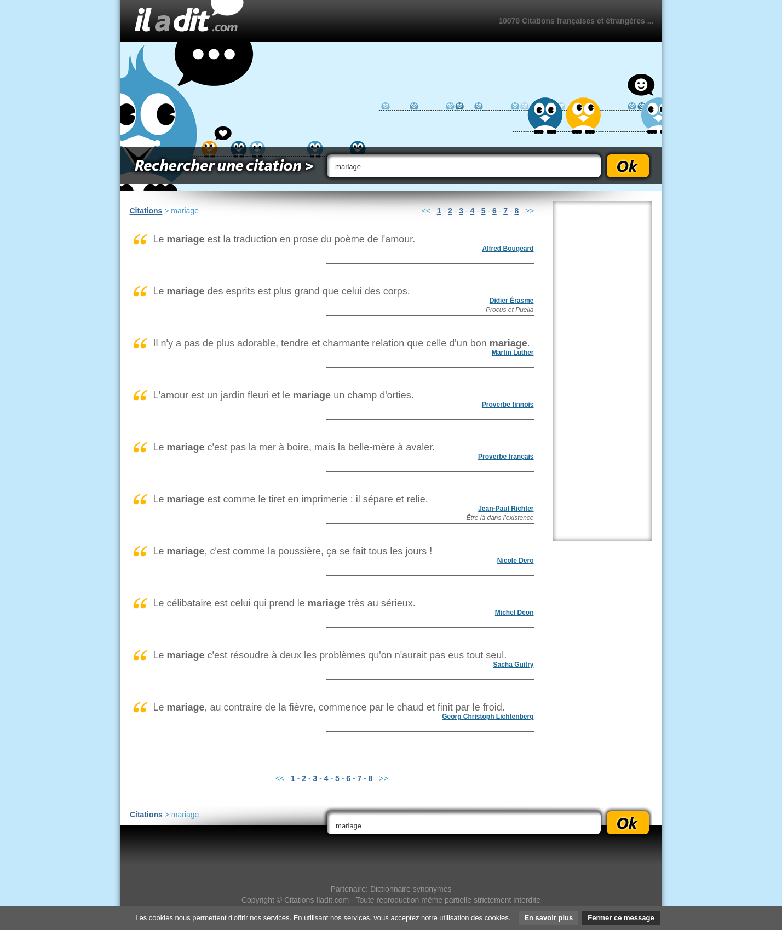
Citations (146, 210)
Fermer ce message (621, 918)
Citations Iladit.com (316, 900)
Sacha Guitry (513, 664)
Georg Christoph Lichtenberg (487, 716)
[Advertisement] (602, 371)
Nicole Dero (515, 560)
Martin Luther (513, 352)
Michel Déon (514, 612)
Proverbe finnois (508, 404)
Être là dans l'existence (499, 518)
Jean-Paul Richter (505, 508)
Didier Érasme (512, 300)
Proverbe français (505, 456)
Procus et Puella (509, 310)
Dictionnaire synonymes (411, 889)
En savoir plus (548, 918)
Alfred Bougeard (507, 248)
